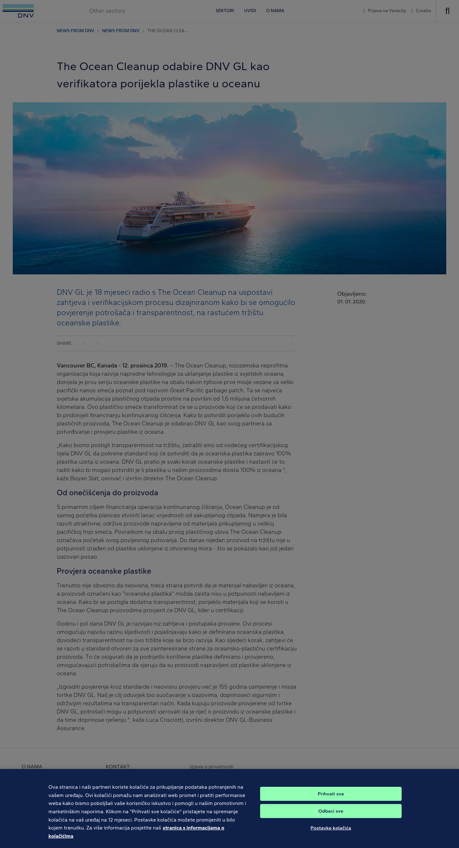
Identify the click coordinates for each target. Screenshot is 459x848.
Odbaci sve (330, 814)
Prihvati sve (331, 797)
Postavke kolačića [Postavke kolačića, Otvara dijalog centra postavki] (330, 831)
